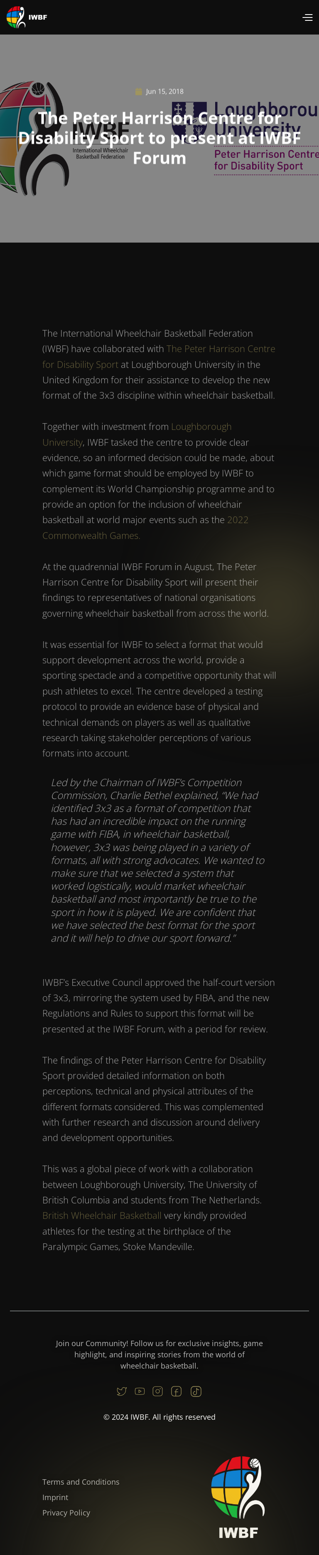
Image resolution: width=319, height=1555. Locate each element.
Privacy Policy (66, 1513)
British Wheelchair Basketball (102, 1230)
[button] (307, 17)
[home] (27, 17)
